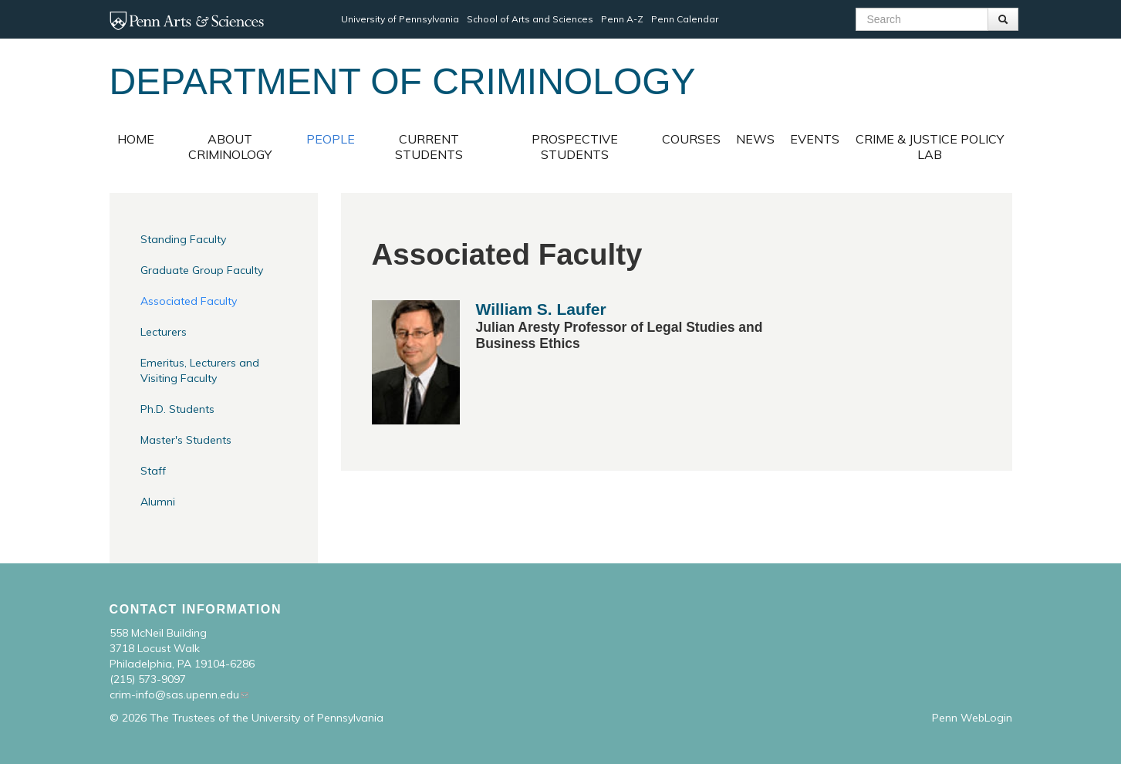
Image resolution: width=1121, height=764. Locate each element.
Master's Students (185, 440)
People (330, 139)
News (755, 139)
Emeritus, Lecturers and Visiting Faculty (199, 370)
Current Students (429, 146)
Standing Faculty (183, 239)
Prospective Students (575, 146)
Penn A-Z (622, 19)
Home (135, 139)
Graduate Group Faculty (201, 270)
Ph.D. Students (177, 409)
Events (814, 139)
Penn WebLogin (972, 718)
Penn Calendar (684, 19)
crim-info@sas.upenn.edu (174, 694)
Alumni (157, 502)
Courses (691, 139)
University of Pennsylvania (400, 19)
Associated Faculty (188, 301)
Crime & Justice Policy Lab (930, 146)
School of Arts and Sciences (530, 19)
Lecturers (163, 332)
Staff (153, 471)
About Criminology (230, 146)
